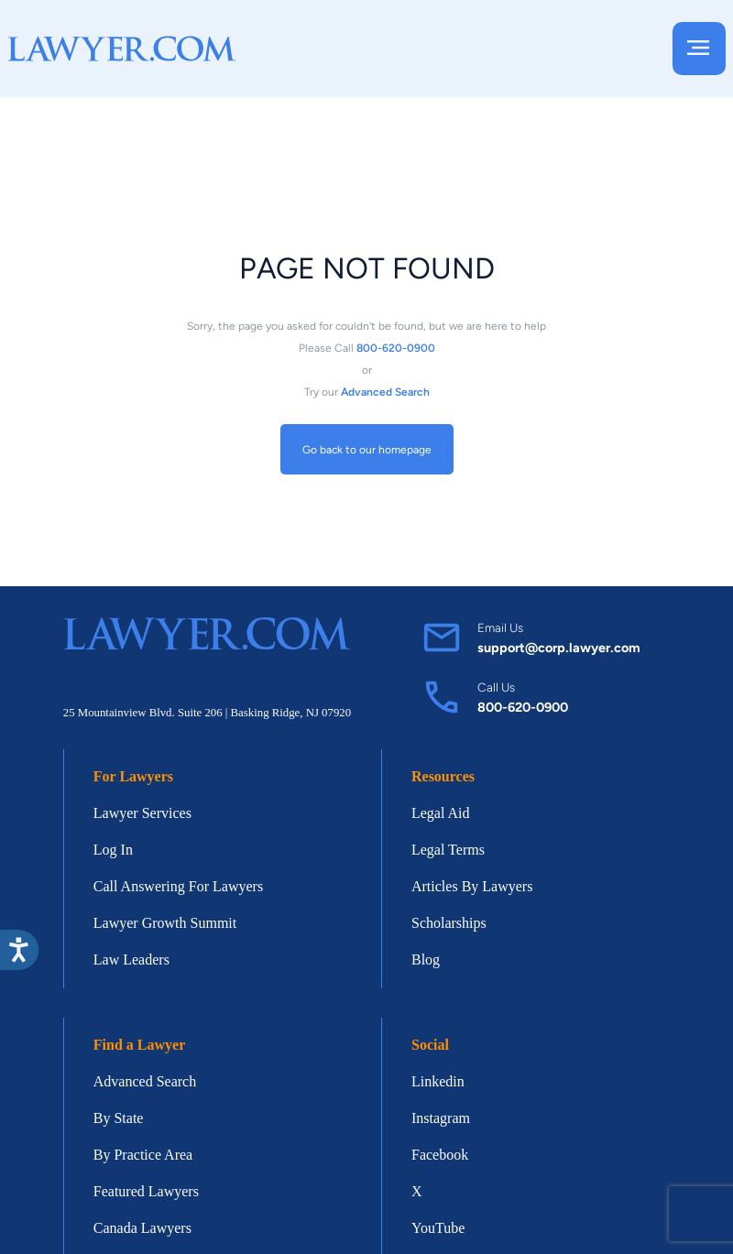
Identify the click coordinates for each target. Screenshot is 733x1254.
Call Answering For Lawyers (178, 886)
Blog (425, 959)
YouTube (438, 1228)
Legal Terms (448, 849)
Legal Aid (440, 813)
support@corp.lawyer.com (558, 647)
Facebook (439, 1154)
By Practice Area (142, 1154)
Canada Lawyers (142, 1228)
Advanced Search (144, 1081)
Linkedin (438, 1081)
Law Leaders (131, 959)
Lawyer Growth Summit (164, 923)
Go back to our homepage (367, 448)
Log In (113, 849)
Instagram (440, 1118)
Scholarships (449, 923)
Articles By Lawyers (471, 886)
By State (118, 1118)
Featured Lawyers (146, 1191)
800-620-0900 (522, 707)
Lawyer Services (142, 813)
